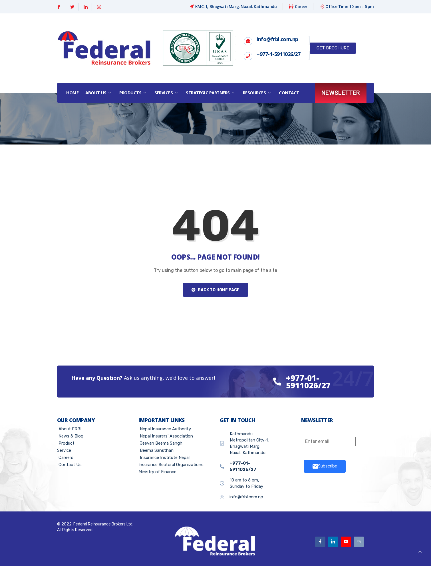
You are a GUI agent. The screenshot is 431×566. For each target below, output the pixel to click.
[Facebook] (59, 7)
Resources (257, 92)
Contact (289, 92)
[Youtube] (346, 542)
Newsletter (340, 92)
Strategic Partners (211, 92)
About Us (98, 92)
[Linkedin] (86, 7)
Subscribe (325, 466)
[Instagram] (99, 7)
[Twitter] (72, 7)
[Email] (359, 542)
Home (72, 92)
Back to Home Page (215, 290)
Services (166, 92)
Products (133, 92)
